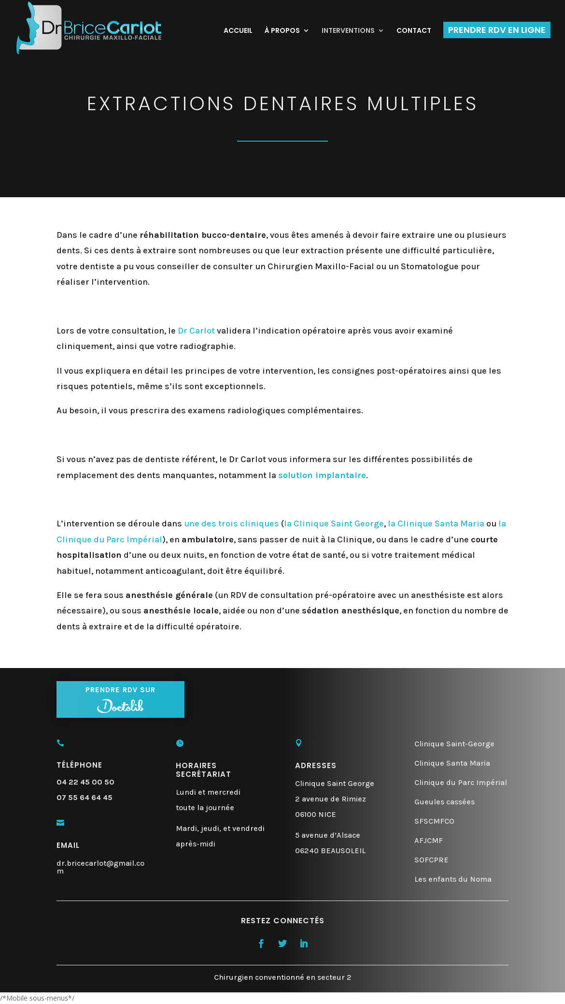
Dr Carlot (196, 330)
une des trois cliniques (231, 523)
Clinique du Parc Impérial (460, 782)
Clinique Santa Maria (452, 763)
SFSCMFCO (434, 821)
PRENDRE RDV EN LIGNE (497, 30)
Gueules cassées (444, 801)
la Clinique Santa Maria (436, 523)
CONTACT (413, 31)
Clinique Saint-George (454, 743)
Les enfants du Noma (453, 879)
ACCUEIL (238, 31)
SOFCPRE (431, 859)
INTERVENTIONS (348, 31)
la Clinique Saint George (334, 523)
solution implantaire (322, 475)
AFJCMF (428, 840)
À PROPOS (282, 31)
